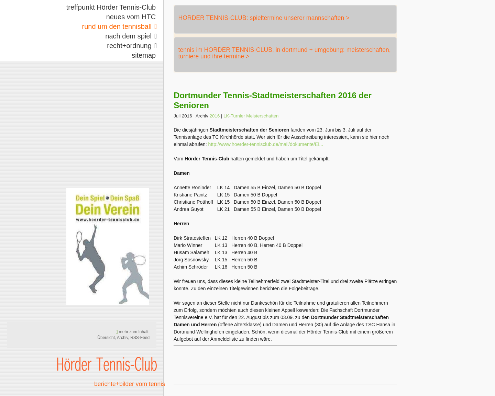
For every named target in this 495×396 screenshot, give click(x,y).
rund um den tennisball (117, 26)
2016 (215, 115)
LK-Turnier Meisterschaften (250, 115)
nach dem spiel (128, 36)
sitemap (144, 55)
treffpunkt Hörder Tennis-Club (111, 7)
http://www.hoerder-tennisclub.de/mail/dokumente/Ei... (265, 144)
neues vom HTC (131, 17)
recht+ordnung (129, 45)
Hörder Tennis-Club (106, 363)
